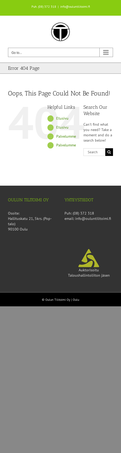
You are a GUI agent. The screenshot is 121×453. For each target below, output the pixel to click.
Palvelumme (66, 136)
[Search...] (94, 152)
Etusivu (62, 118)
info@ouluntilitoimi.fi (75, 6)
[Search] (109, 152)
